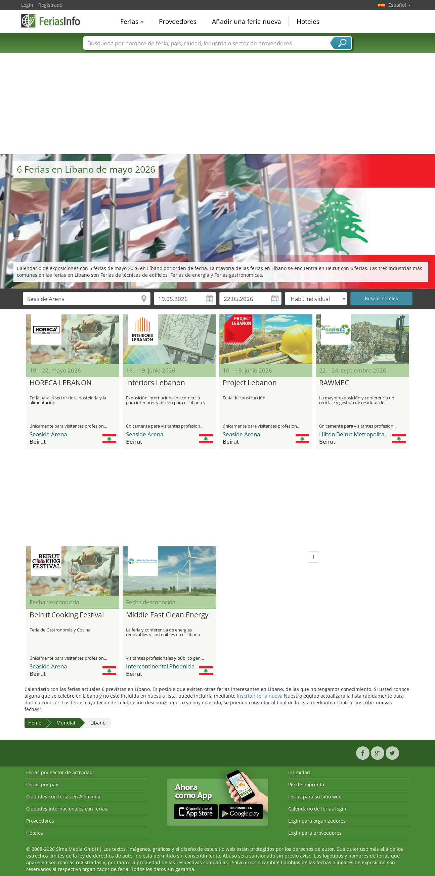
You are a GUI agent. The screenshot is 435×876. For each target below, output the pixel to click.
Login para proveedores (315, 833)
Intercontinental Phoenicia (160, 666)
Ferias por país (42, 784)
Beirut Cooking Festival (67, 615)
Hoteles (308, 21)
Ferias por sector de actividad (59, 772)
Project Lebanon (250, 383)
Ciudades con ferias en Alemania (63, 796)
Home (34, 722)
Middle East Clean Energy (167, 615)
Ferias (131, 21)
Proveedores (178, 21)
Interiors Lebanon (155, 383)
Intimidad (299, 772)
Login (27, 5)
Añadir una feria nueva (246, 21)
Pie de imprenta (306, 784)
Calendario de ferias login (317, 808)
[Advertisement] (217, 104)
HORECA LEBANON (61, 383)
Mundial (65, 722)
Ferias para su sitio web (315, 796)
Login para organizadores (317, 821)
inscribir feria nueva (259, 696)
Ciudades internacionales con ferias (66, 808)
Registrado (50, 5)
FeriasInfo (54, 21)
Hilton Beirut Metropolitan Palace (362, 434)
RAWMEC (334, 383)
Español (399, 5)
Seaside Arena (48, 434)
